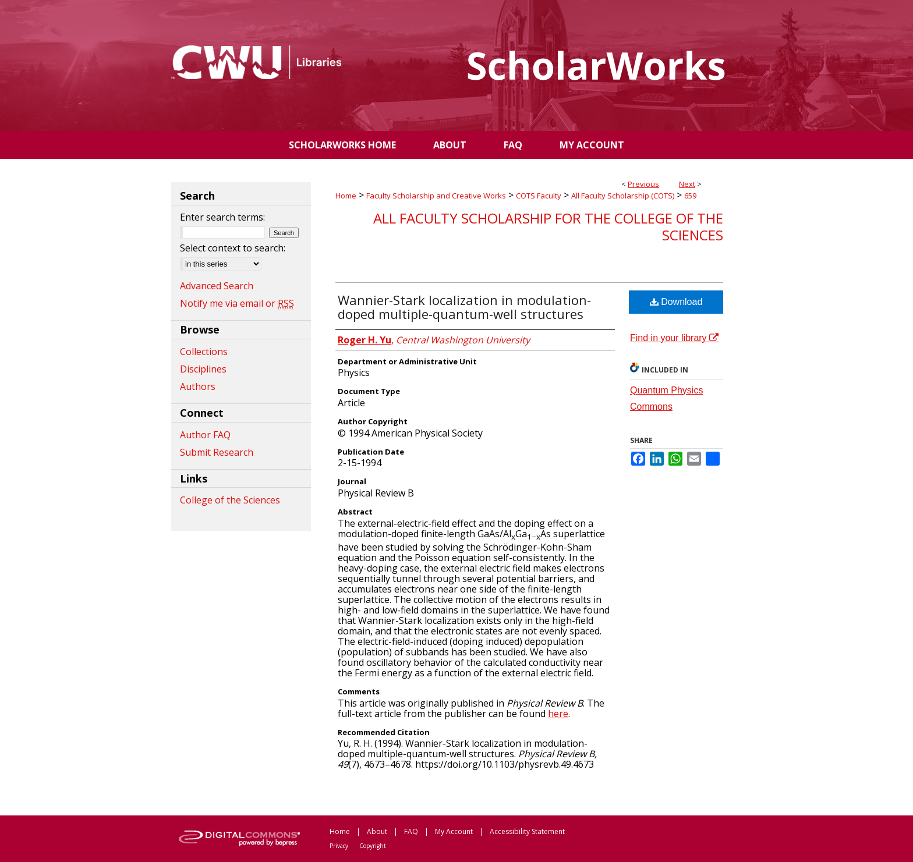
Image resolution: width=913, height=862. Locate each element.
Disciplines (203, 369)
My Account (454, 831)
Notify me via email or (237, 303)
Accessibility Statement (527, 831)
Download (676, 302)
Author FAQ (205, 434)
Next (687, 184)
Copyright (372, 846)
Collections (204, 351)
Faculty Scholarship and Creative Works (436, 195)
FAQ (411, 831)
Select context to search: (232, 248)
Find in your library (674, 338)
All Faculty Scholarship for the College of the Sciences (548, 226)
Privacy (339, 846)
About (377, 831)
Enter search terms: (222, 217)
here (558, 713)
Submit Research (216, 452)
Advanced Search (216, 285)
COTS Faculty (538, 195)
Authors (197, 386)
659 (690, 195)
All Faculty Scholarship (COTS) (622, 195)
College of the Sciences (230, 500)
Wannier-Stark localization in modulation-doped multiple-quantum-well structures (464, 306)
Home (345, 195)
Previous (643, 184)
